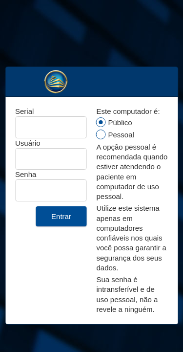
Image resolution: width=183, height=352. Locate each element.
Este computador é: (128, 111)
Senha (25, 174)
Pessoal (121, 135)
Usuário (28, 143)
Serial (24, 111)
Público (120, 122)
